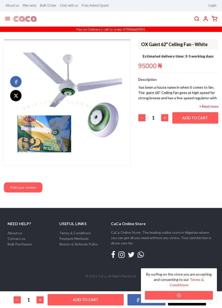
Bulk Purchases (20, 244)
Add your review (23, 187)
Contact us (16, 238)
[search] (196, 19)
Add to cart (195, 117)
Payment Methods (74, 238)
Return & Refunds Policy (78, 244)
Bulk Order (48, 5)
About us (12, 5)
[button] (205, 19)
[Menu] (7, 19)
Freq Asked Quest (95, 5)
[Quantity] (153, 118)
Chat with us (69, 5)
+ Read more (208, 106)
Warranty (29, 5)
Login (212, 5)
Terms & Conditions (75, 233)
